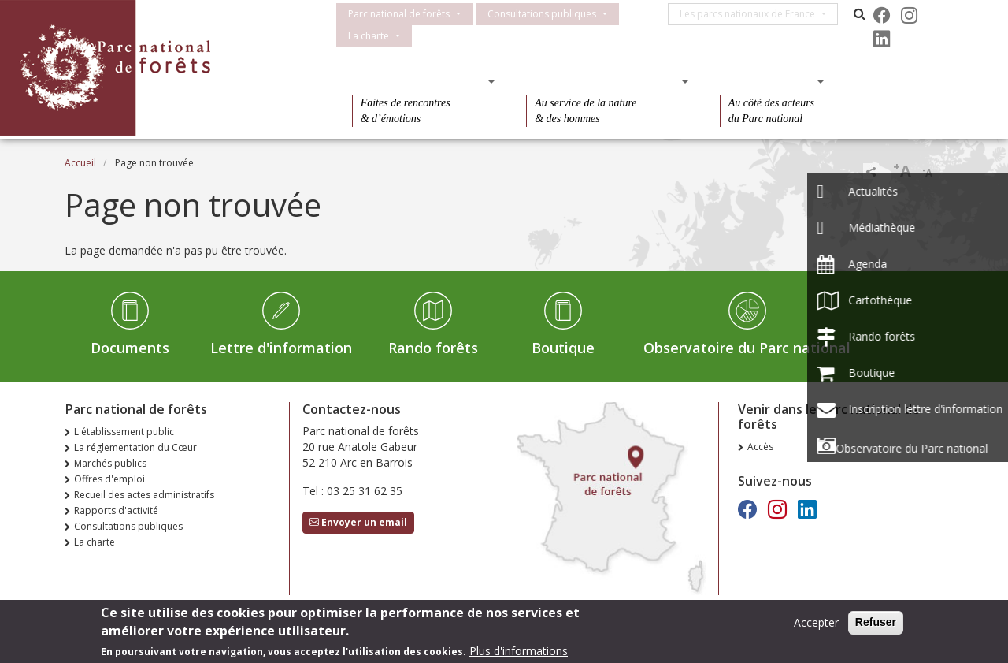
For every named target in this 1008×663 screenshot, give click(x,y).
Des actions (767, 81)
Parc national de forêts (399, 13)
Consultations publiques (541, 13)
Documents (130, 347)
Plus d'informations (518, 650)
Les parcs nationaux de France (753, 13)
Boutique (563, 347)
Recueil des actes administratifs (144, 494)
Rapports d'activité (116, 510)
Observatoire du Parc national (746, 347)
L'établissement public (124, 431)
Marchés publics (110, 463)
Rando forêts (433, 347)
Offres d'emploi (109, 479)
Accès (760, 446)
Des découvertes (418, 81)
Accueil (80, 162)
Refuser (875, 622)
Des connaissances (602, 81)
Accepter (816, 622)
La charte (368, 36)
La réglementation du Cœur (135, 447)
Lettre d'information (281, 347)
